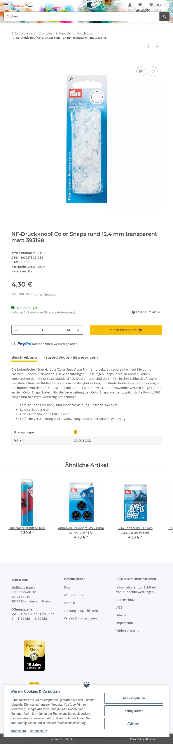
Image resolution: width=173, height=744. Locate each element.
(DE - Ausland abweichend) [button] (58, 312)
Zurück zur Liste (24, 33)
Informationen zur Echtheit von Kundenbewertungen (136, 589)
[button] (130, 4)
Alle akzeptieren (133, 698)
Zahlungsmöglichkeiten (81, 611)
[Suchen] (164, 16)
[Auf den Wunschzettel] (152, 71)
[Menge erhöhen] (78, 329)
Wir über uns (73, 595)
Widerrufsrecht (127, 630)
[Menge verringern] (16, 329)
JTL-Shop (150, 739)
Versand (50, 294)
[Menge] (42, 329)
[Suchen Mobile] (81, 16)
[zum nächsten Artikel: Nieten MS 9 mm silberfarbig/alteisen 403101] (157, 46)
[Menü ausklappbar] (5, 2)
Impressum (18, 731)
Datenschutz (38, 731)
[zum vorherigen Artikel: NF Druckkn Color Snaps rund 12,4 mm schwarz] (148, 46)
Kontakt (69, 603)
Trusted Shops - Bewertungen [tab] (71, 357)
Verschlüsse (36, 267)
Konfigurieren (133, 711)
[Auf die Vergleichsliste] (141, 71)
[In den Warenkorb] (14, 60)
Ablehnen (133, 723)
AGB (119, 607)
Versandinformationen (80, 618)
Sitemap (122, 615)
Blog (67, 587)
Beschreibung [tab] (24, 357)
